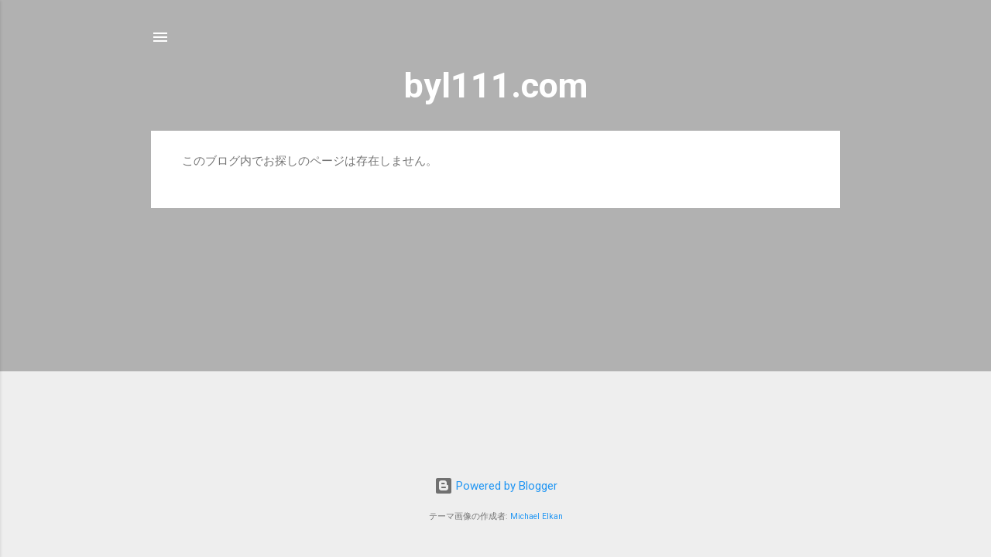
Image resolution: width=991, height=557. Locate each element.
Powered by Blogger (495, 486)
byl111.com (496, 85)
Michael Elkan (536, 516)
